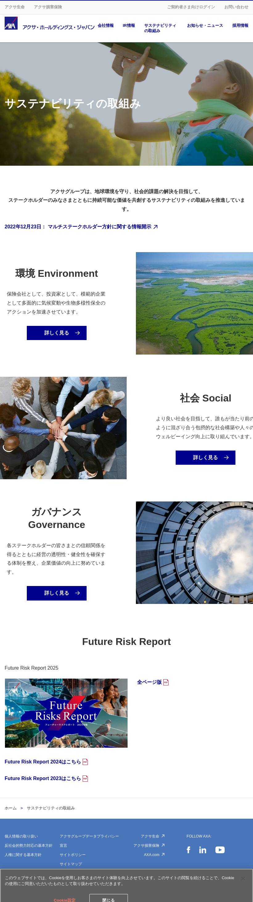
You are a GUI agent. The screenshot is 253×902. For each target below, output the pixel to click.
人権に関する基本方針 (23, 855)
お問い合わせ (236, 7)
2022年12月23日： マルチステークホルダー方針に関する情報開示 (78, 226)
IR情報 (129, 25)
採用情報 (240, 25)
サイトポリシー (73, 855)
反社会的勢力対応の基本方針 (29, 845)
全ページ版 (149, 682)
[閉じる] (243, 891)
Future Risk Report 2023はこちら (43, 778)
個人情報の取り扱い (21, 836)
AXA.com (151, 855)
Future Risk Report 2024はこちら (43, 761)
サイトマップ (71, 864)
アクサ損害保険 (48, 7)
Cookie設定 (69, 873)
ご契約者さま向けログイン (191, 7)
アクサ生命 (15, 7)
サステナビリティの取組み (160, 28)
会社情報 (106, 25)
